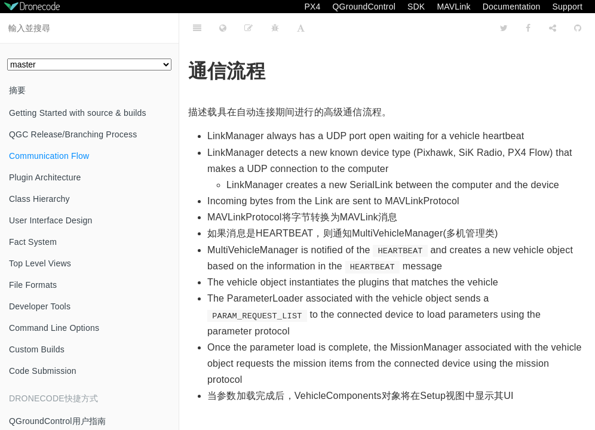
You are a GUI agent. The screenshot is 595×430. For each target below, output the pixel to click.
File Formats (33, 285)
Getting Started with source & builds (77, 113)
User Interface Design (51, 220)
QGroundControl (363, 6)
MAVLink (453, 6)
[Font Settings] (301, 28)
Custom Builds (37, 349)
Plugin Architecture (45, 177)
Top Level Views (40, 263)
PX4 (312, 6)
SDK (416, 6)
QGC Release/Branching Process (73, 134)
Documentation (512, 6)
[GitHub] (577, 28)
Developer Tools (39, 306)
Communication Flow (49, 156)
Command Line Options (54, 328)
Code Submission (42, 371)
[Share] (552, 28)
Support (567, 6)
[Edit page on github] (248, 28)
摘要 (17, 90)
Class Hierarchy (39, 199)
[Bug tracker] (275, 28)
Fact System (33, 242)
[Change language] (222, 28)
